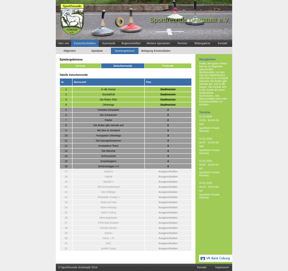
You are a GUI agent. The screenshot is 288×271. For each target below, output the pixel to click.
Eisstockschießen (85, 43)
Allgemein (70, 50)
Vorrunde (80, 66)
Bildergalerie (202, 43)
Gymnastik (108, 43)
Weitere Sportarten (158, 43)
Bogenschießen (131, 43)
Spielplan (97, 50)
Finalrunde (168, 66)
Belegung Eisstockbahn (156, 50)
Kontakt (222, 43)
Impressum (222, 267)
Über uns (63, 43)
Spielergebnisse (125, 50)
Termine (182, 43)
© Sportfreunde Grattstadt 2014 (78, 267)
